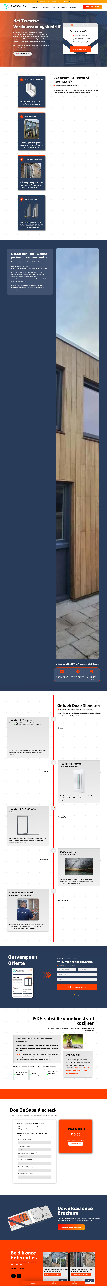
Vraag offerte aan (75, 1143)
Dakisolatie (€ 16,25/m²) (25, 1167)
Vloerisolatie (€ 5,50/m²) (25, 1173)
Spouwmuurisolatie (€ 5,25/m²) (27, 1153)
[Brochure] (53, 1282)
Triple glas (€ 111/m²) (24, 1146)
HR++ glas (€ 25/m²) (24, 1139)
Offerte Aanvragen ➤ (80, 49)
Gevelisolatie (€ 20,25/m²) (26, 1160)
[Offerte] (32, 1282)
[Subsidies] (74, 1282)
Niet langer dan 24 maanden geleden (28, 1127)
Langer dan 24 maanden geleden (27, 1129)
